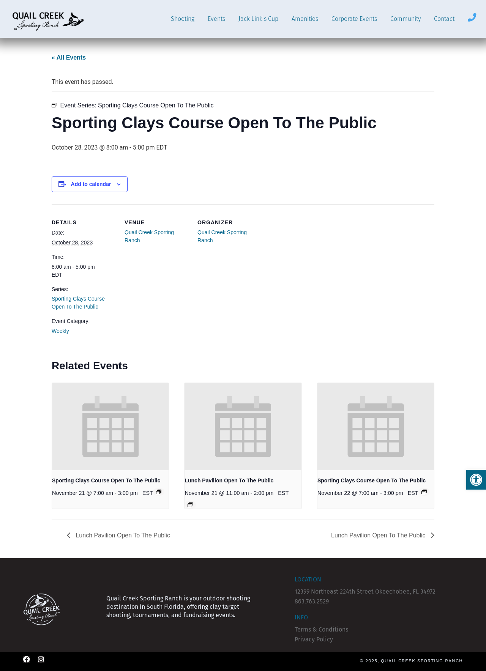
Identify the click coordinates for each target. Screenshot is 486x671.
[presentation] (110, 426)
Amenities (305, 18)
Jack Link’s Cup (258, 18)
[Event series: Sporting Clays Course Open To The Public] (158, 492)
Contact (444, 18)
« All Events (69, 57)
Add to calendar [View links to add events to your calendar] (91, 184)
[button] (476, 480)
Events (216, 18)
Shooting (182, 18)
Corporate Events (354, 18)
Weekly (60, 331)
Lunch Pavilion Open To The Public (229, 480)
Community (405, 18)
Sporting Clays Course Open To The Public (106, 480)
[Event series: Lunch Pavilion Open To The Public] (190, 504)
